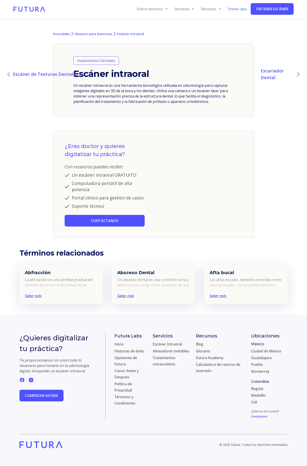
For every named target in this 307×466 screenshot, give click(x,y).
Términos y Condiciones (124, 400)
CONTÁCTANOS (104, 220)
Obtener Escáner (272, 8)
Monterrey (260, 371)
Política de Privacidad (123, 387)
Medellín (258, 395)
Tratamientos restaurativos (164, 360)
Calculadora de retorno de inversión (218, 367)
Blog (199, 344)
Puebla (257, 364)
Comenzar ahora (41, 395)
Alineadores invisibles (171, 351)
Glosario (203, 351)
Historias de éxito (129, 351)
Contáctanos (259, 416)
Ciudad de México (266, 351)
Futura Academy (209, 357)
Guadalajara (261, 357)
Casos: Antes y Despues (126, 373)
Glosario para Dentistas (93, 34)
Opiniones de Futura (125, 360)
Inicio (119, 344)
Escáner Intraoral (167, 344)
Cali (254, 402)
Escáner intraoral (130, 34)
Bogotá (257, 388)
